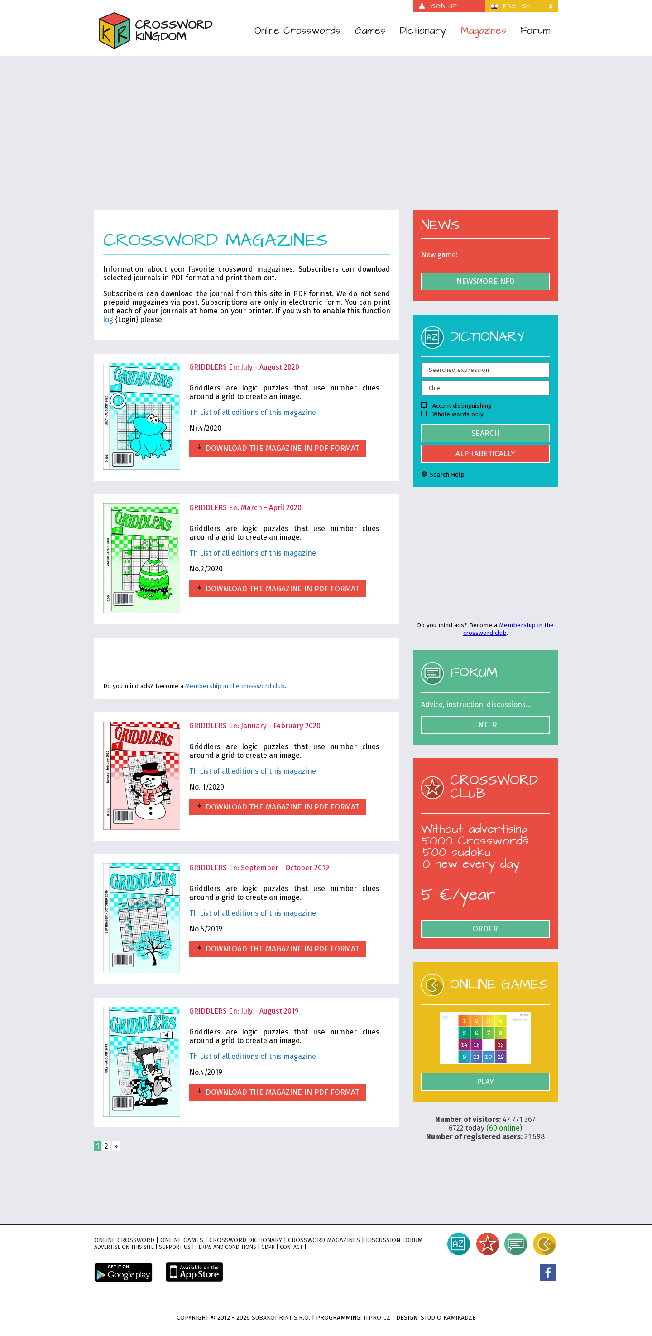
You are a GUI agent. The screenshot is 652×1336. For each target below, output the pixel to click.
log (108, 319)
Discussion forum (394, 1240)
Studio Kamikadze (448, 1317)
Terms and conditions (226, 1247)
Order (485, 929)
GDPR (268, 1247)
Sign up (444, 6)
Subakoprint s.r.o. (281, 1317)
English (516, 6)
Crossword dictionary (245, 1240)
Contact (291, 1247)
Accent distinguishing (456, 406)
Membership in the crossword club (235, 686)
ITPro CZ (377, 1317)
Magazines (483, 31)
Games (370, 31)
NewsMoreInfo (485, 281)
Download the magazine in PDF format (278, 448)
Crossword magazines (324, 1240)
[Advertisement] (326, 138)
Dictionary (423, 31)
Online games (181, 1240)
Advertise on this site (124, 1247)
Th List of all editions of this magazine (252, 412)
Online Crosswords (297, 31)
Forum (536, 31)
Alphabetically (485, 453)
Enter (485, 725)
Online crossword (124, 1240)
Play (485, 1082)
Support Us (175, 1247)
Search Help (443, 474)
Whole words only (452, 414)
